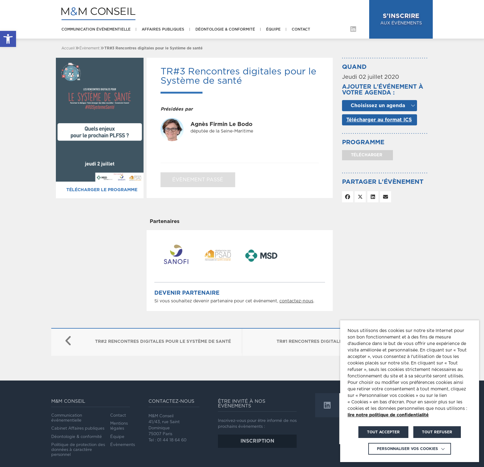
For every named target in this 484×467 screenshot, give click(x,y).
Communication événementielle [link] (96, 29)
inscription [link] (257, 441)
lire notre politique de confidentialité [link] (388, 415)
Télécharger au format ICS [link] (379, 119)
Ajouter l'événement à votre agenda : (382, 90)
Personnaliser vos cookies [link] (407, 449)
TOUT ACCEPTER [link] (383, 432)
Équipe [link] (273, 29)
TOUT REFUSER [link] (437, 432)
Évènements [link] (122, 445)
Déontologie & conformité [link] (225, 29)
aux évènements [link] (401, 18)
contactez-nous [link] (296, 301)
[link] (8, 39)
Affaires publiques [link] (163, 29)
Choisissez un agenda (378, 105)
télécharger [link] (366, 155)
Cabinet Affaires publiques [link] (77, 429)
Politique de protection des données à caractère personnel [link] (78, 450)
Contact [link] (301, 29)
